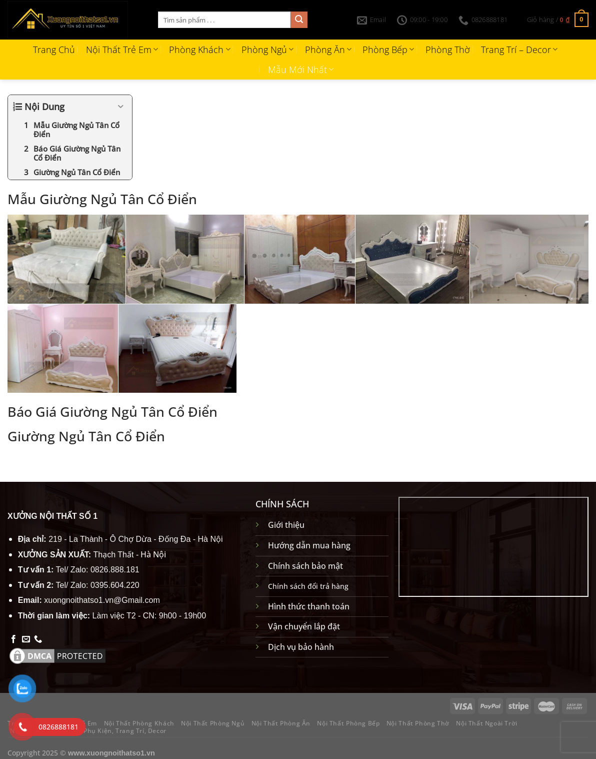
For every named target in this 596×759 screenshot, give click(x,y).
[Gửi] (299, 20)
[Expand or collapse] (120, 107)
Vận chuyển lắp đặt (304, 626)
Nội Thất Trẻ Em (122, 50)
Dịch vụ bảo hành (301, 646)
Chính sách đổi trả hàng (308, 586)
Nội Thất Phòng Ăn (281, 723)
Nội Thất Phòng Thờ (418, 723)
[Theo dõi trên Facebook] (14, 639)
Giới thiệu (286, 524)
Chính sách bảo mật (305, 565)
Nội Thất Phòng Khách (139, 723)
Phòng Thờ (448, 50)
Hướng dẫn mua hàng (309, 545)
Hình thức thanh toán (309, 606)
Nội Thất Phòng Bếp (348, 723)
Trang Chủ (54, 50)
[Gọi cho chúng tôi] (38, 639)
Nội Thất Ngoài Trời (487, 723)
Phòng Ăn (328, 50)
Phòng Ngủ (268, 50)
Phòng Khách (199, 50)
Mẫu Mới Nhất (301, 70)
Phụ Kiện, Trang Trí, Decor (125, 730)
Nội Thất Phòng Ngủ (212, 723)
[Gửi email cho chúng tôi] (26, 639)
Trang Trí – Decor (519, 50)
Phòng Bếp (388, 50)
